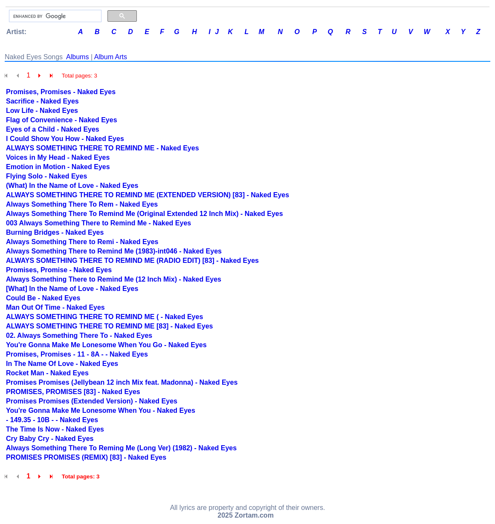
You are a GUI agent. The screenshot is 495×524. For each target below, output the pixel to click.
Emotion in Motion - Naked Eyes (58, 166)
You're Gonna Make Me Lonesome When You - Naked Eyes (100, 410)
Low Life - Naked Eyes (42, 110)
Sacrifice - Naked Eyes (42, 101)
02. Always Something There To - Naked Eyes (79, 335)
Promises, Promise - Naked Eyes (59, 270)
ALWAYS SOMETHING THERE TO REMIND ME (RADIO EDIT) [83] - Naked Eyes (132, 260)
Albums (77, 56)
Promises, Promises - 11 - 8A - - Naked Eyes (77, 354)
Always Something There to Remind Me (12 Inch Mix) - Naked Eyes (113, 279)
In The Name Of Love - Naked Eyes (62, 363)
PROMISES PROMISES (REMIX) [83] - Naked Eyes (86, 457)
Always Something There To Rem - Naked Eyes (82, 204)
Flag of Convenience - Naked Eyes (61, 120)
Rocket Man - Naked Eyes (47, 373)
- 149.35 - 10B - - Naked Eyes (52, 419)
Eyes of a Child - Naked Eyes (52, 129)
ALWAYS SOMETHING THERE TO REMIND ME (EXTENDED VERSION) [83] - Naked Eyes (147, 195)
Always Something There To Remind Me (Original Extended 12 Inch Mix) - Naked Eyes (144, 213)
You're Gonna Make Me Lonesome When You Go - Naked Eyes (106, 344)
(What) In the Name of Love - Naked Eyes (72, 185)
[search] (54, 16)
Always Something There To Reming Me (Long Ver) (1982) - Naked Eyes (121, 448)
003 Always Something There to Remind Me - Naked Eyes (98, 223)
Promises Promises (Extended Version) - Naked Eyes (91, 401)
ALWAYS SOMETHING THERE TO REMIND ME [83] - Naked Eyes (109, 326)
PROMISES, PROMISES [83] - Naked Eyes (73, 391)
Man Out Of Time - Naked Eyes (55, 307)
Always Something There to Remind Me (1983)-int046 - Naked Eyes (114, 251)
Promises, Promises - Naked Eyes (61, 91)
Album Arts (110, 56)
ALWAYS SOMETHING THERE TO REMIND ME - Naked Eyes (102, 148)
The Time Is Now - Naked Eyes (55, 429)
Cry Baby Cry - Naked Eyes (49, 438)
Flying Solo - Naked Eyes (46, 176)
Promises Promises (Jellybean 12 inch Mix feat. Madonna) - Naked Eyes (121, 382)
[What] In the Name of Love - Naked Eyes (72, 288)
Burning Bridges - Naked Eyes (55, 232)
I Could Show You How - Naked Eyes (65, 138)
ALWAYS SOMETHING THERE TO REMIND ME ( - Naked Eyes (104, 316)
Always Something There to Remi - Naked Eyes (82, 241)
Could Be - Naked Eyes (43, 298)
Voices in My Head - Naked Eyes (58, 157)
